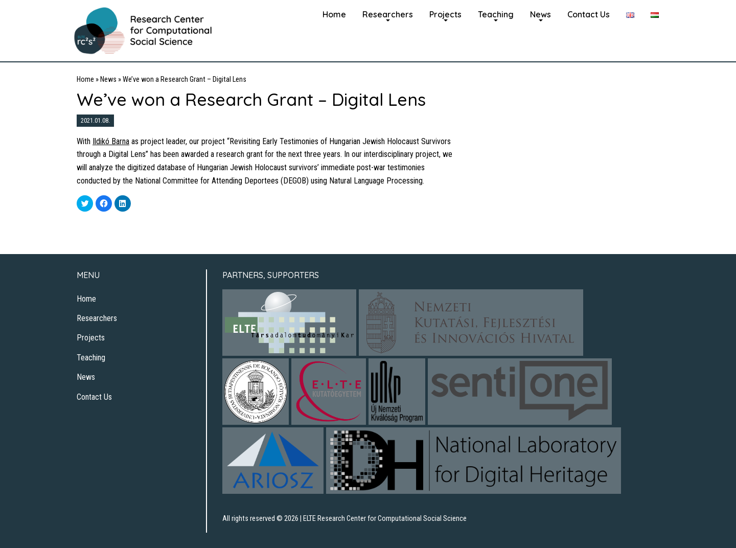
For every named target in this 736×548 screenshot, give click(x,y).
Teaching (496, 14)
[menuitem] (334, 13)
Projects (445, 14)
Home (334, 14)
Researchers (387, 14)
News (540, 14)
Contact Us (588, 14)
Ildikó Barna (111, 141)
